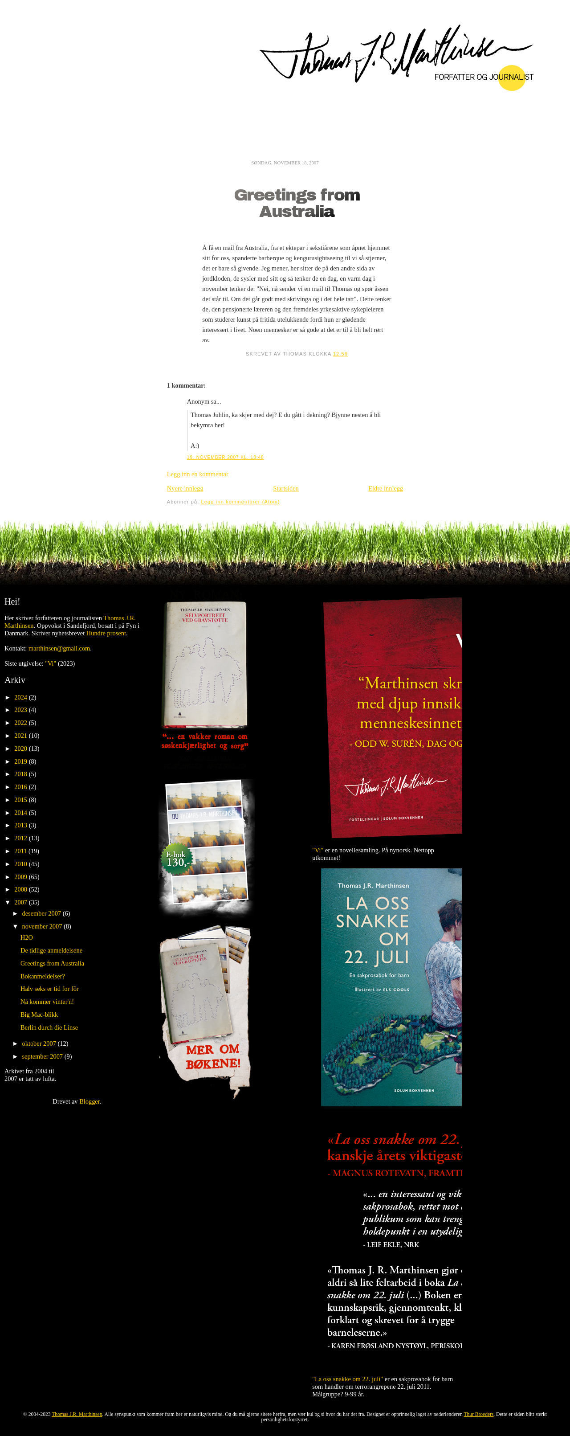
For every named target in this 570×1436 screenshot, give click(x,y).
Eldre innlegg (385, 488)
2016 (21, 786)
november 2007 (43, 926)
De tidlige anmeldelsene (51, 950)
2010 (21, 863)
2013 (21, 825)
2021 (21, 735)
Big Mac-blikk (39, 1014)
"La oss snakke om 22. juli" (347, 1379)
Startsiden (286, 488)
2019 (21, 761)
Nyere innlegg (185, 488)
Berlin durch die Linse (49, 1027)
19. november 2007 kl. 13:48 (225, 457)
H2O (26, 937)
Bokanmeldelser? (42, 976)
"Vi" (50, 663)
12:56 (340, 353)
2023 (21, 709)
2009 (21, 876)
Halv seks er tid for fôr (49, 988)
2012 (21, 838)
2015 (21, 799)
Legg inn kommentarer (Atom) (240, 501)
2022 (21, 722)
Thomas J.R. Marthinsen (77, 1414)
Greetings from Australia (297, 204)
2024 (21, 697)
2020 (21, 748)
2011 (21, 851)
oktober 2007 (40, 1043)
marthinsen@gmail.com (59, 648)
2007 (21, 902)
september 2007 (43, 1056)
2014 (21, 812)
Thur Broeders (479, 1414)
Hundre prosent (106, 633)
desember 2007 (42, 913)
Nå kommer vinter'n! (47, 1001)
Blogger (89, 1101)
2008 (21, 889)
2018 (21, 773)
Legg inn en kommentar (197, 474)
